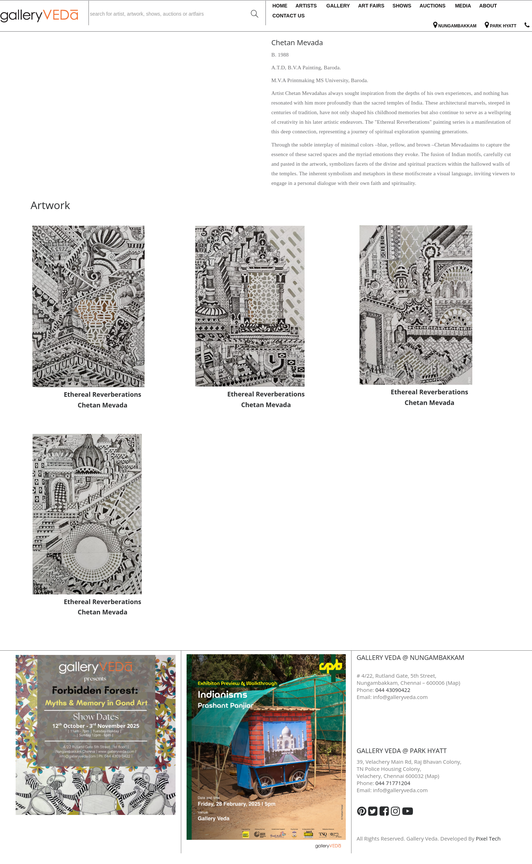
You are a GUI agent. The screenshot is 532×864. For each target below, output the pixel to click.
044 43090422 (392, 689)
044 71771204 (392, 782)
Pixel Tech (488, 838)
